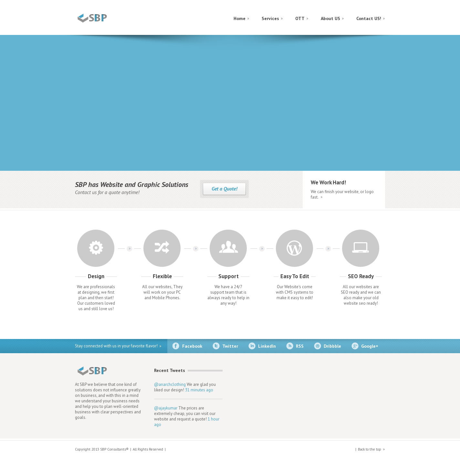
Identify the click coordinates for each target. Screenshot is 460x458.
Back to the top (369, 449)
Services (270, 18)
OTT (300, 18)
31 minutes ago (199, 390)
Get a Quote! (224, 188)
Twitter (230, 346)
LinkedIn (267, 346)
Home (240, 18)
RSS (300, 346)
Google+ (369, 346)
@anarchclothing (170, 384)
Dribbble (332, 346)
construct (103, 18)
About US (330, 18)
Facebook (192, 346)
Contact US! (368, 18)
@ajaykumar (165, 408)
